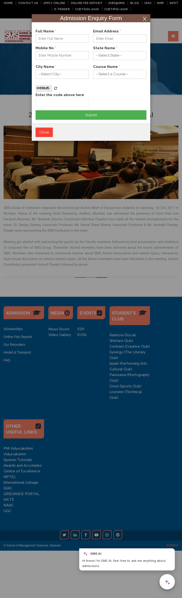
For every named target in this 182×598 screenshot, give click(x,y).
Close (44, 132)
